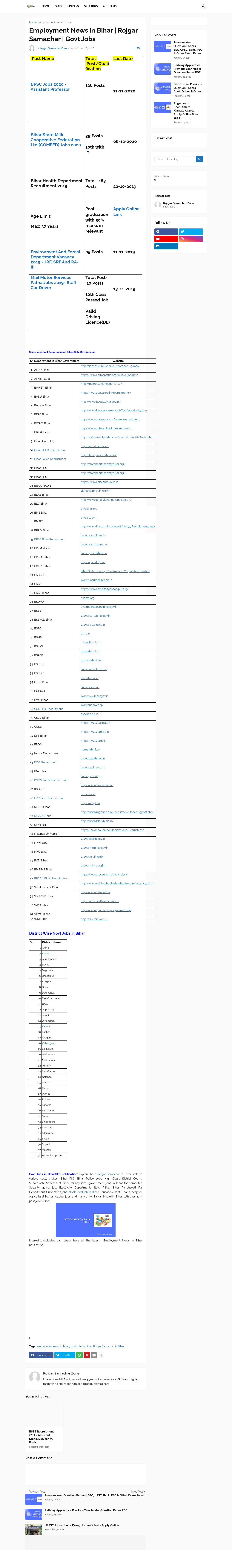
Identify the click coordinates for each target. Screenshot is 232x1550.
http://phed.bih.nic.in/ (95, 446)
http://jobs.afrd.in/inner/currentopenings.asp (110, 366)
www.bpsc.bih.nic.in (93, 535)
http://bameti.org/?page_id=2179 (102, 383)
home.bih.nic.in (90, 749)
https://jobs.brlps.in (93, 562)
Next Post (137, 1491)
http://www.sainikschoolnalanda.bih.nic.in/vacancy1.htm (117, 883)
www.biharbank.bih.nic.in (96, 580)
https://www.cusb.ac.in (95, 722)
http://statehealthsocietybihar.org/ (103, 464)
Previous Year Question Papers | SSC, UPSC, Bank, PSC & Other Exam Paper (95, 1495)
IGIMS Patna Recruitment (50, 780)
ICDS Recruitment (45, 762)
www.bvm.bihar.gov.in (94, 696)
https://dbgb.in (90, 803)
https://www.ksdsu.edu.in (97, 785)
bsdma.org (87, 598)
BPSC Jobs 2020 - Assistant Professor (50, 87)
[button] (203, 6)
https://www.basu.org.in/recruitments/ (106, 392)
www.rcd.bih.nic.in (92, 856)
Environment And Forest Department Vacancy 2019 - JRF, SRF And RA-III (55, 259)
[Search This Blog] (174, 159)
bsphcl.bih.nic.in (91, 660)
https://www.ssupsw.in (95, 892)
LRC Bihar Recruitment (49, 798)
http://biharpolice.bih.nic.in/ (99, 455)
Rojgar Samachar (108, 1174)
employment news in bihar (55, 22)
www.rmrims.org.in (93, 865)
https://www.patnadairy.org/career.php (106, 910)
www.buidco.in (90, 687)
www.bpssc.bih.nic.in (94, 553)
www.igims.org (90, 776)
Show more (169, 206)
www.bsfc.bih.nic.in (93, 624)
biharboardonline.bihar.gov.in (99, 606)
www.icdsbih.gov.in (93, 758)
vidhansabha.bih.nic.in (95, 490)
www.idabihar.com (92, 767)
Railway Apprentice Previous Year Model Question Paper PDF (86, 1510)
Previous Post (36, 1491)
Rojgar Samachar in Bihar (108, 1346)
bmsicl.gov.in (89, 517)
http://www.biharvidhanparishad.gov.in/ (106, 499)
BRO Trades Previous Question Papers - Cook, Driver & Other (188, 88)
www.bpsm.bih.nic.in (94, 544)
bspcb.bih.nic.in (90, 651)
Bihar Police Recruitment (50, 459)
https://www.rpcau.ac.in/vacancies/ (104, 874)
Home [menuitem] (46, 6)
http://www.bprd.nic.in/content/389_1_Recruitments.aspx (118, 526)
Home (32, 22)
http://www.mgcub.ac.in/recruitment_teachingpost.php (117, 812)
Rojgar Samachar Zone (61, 1373)
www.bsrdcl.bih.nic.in (94, 669)
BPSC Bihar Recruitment (49, 539)
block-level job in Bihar (83, 1192)
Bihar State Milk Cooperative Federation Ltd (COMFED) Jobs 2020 (56, 139)
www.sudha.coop (92, 705)
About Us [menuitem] (110, 6)
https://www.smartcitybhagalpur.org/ (105, 589)
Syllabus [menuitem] (91, 6)
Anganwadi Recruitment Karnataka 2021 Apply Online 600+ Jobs (186, 111)
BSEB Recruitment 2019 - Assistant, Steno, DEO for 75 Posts (41, 1437)
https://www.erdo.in (93, 740)
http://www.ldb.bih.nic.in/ (97, 821)
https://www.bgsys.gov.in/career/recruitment (110, 419)
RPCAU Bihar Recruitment (51, 878)
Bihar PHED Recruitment (50, 450)
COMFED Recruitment (48, 709)
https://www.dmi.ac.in (95, 731)
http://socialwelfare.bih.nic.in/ (100, 901)
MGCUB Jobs (42, 816)
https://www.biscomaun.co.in (99, 482)
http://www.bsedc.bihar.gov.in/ (101, 401)
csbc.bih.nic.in (89, 714)
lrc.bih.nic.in (88, 794)
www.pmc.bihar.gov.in (94, 847)
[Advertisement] (85, 1282)
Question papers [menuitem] (67, 6)
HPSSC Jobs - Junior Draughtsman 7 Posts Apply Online (82, 1525)
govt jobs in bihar (81, 1346)
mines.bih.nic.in (90, 642)
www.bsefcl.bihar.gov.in (95, 615)
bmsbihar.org (89, 508)
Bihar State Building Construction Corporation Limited (115, 571)
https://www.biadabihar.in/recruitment (105, 428)
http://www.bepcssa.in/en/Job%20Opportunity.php (114, 410)
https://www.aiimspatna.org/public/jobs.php (109, 375)
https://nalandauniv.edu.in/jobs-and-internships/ (112, 830)
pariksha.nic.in (90, 678)
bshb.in (85, 633)
